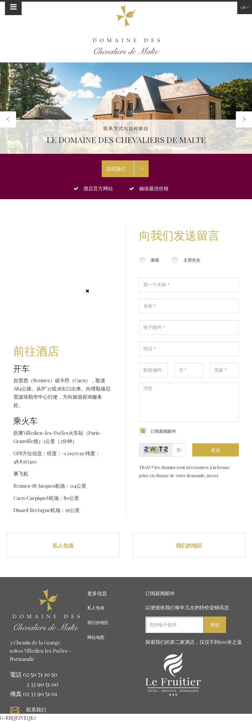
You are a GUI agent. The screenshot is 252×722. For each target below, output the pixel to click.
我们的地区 (189, 545)
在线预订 (116, 168)
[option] (126, 108)
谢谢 (155, 260)
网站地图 (95, 637)
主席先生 (191, 260)
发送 (215, 450)
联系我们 (36, 709)
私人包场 (63, 545)
